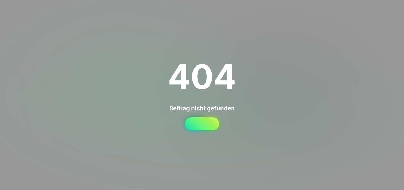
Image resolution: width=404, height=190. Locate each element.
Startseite (202, 123)
